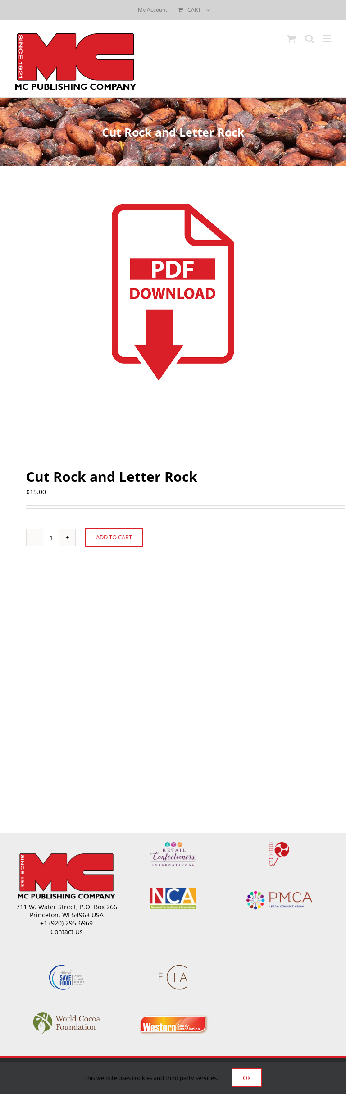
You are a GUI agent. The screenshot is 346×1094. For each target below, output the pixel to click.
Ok (247, 1078)
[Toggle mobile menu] (327, 38)
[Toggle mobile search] (309, 38)
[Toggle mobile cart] (291, 38)
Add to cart (114, 537)
